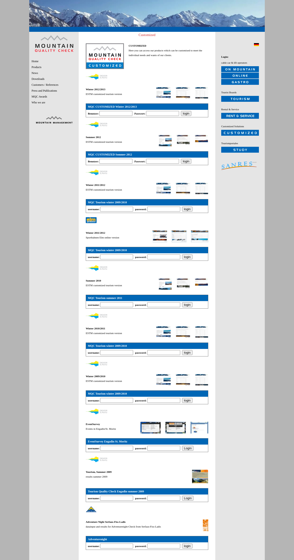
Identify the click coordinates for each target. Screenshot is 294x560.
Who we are (38, 102)
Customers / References (45, 84)
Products (36, 67)
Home (35, 61)
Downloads (38, 79)
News (35, 73)
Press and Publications (44, 90)
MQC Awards (39, 96)
